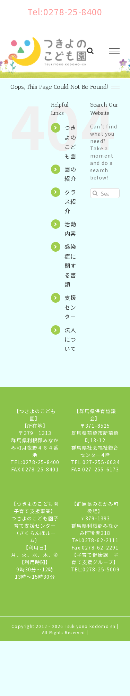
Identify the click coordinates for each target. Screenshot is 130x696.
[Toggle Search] (90, 50)
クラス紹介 (70, 201)
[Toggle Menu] (115, 51)
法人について (70, 339)
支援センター (70, 306)
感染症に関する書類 (70, 265)
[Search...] (105, 193)
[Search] (95, 193)
